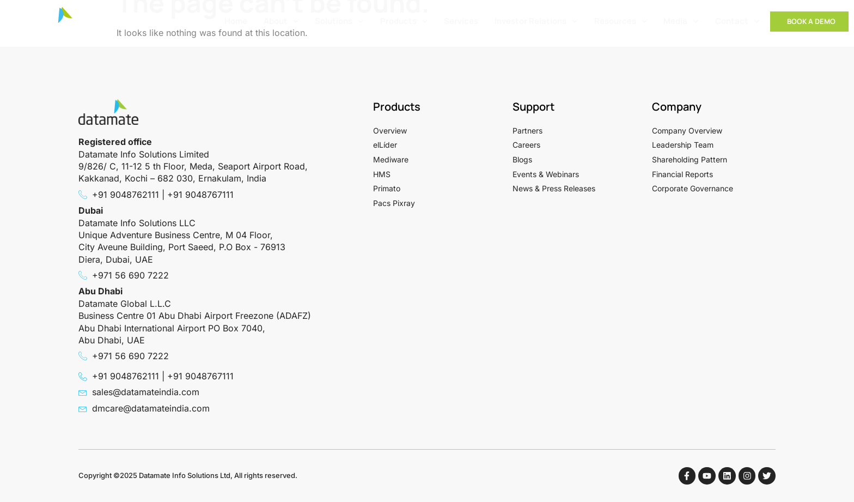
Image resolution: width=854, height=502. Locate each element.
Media (681, 21)
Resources (621, 21)
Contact (737, 21)
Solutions (339, 21)
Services (461, 21)
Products (404, 21)
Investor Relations (536, 21)
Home (235, 21)
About (281, 21)
